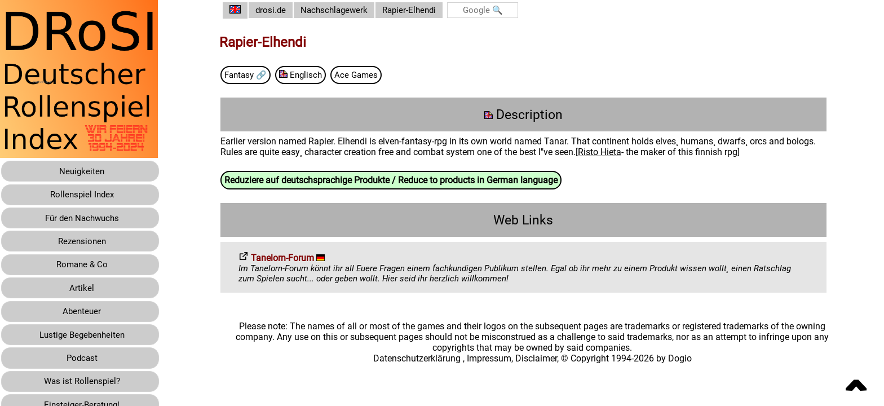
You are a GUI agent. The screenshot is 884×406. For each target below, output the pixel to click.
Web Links (528, 221)
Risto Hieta (608, 153)
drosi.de (279, 10)
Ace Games (370, 75)
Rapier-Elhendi (423, 10)
